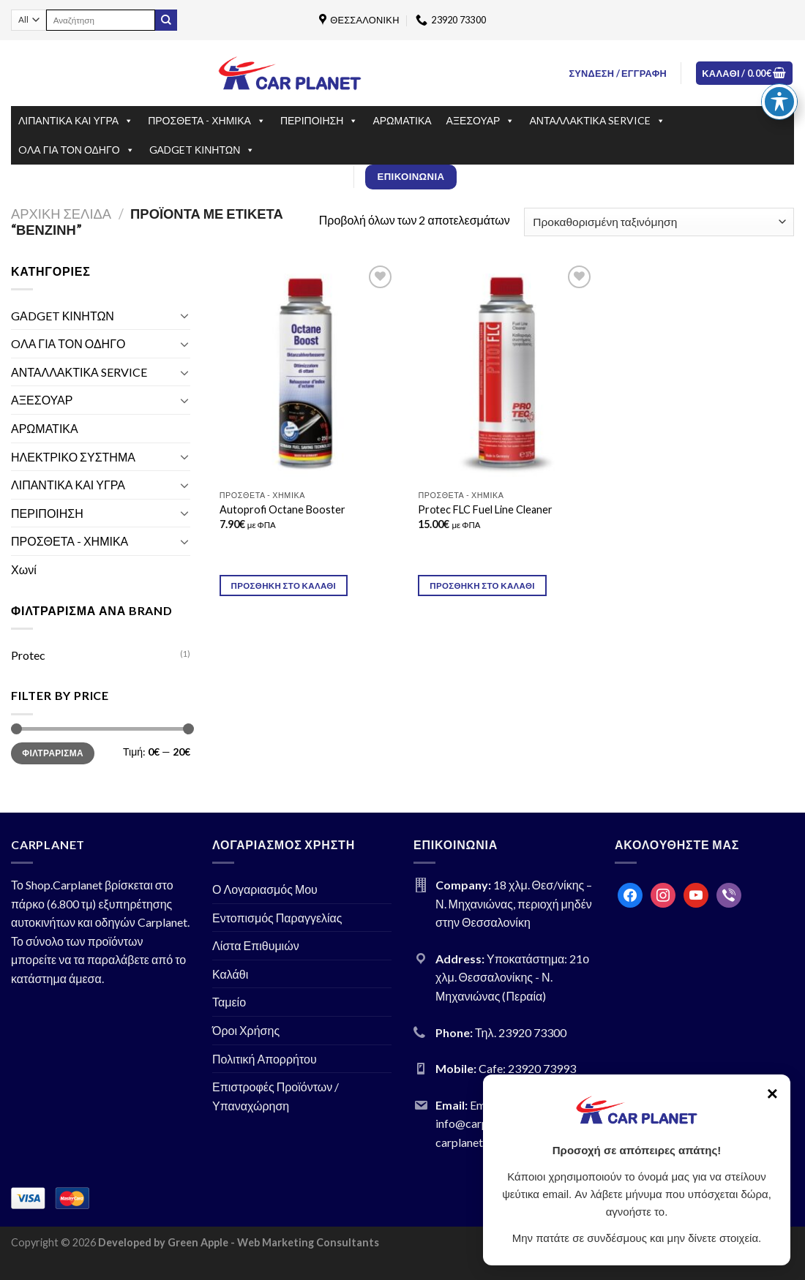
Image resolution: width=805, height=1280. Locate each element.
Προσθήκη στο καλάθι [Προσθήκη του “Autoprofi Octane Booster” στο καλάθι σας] (284, 585)
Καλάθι (230, 974)
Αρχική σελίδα (61, 214)
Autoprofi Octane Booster (282, 509)
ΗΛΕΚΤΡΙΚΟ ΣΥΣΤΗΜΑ (73, 457)
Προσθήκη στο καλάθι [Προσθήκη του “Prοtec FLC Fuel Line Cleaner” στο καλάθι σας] (482, 585)
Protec (28, 655)
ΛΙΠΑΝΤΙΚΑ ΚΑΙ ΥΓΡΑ (75, 120)
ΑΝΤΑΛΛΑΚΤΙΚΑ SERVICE (597, 120)
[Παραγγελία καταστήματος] (659, 222)
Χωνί (24, 569)
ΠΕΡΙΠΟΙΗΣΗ (319, 120)
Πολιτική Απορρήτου (264, 1059)
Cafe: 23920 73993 (527, 1068)
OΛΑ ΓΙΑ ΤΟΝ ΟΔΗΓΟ (76, 150)
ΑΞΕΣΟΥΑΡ (480, 120)
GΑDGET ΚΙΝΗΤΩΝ (202, 150)
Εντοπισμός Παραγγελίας (277, 918)
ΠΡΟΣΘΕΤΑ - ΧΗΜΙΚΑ (207, 120)
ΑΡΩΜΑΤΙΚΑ (401, 120)
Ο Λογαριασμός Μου (265, 889)
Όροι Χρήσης (246, 1030)
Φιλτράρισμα (52, 753)
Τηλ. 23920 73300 (520, 1032)
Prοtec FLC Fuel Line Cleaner (485, 509)
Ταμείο (229, 1002)
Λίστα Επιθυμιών (255, 945)
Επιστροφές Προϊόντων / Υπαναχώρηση (275, 1096)
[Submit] (166, 20)
